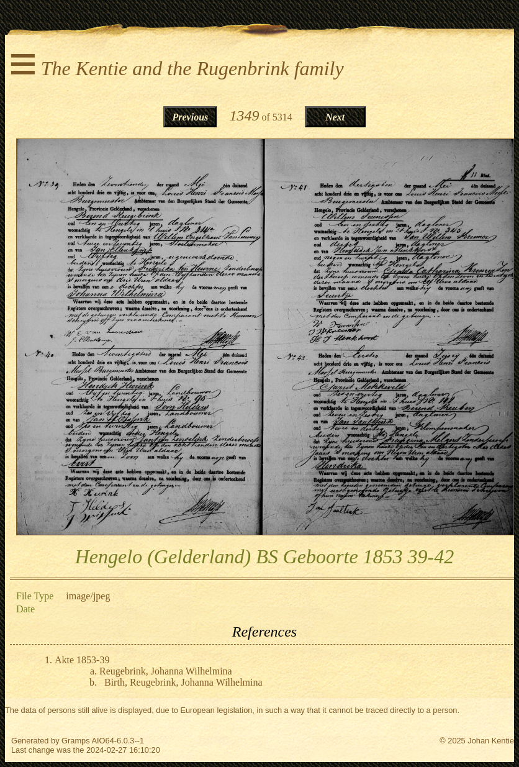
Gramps (75, 740)
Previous (191, 117)
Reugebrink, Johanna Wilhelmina (165, 671)
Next (335, 117)
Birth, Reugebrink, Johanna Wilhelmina (183, 682)
